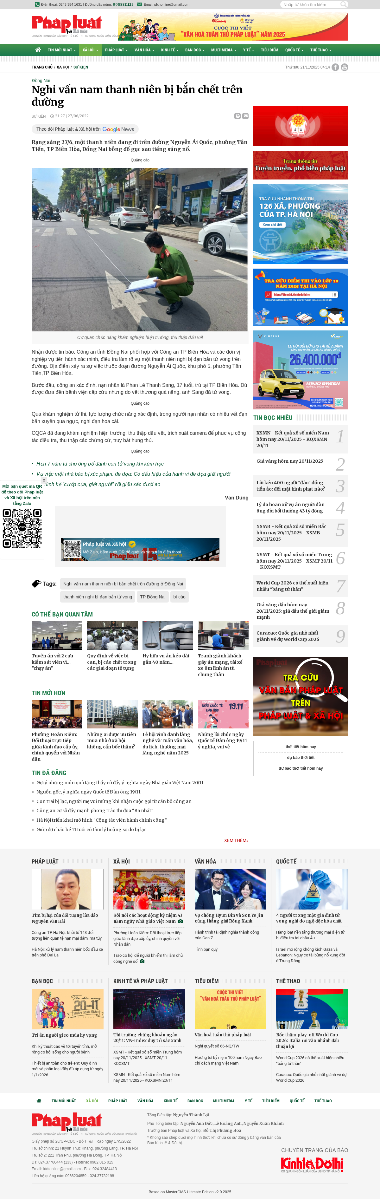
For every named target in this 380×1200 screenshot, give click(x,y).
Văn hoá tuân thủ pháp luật (223, 1035)
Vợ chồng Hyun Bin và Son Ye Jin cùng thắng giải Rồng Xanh (229, 918)
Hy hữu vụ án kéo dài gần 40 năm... (165, 659)
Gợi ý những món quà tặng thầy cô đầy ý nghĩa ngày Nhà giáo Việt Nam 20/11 (120, 783)
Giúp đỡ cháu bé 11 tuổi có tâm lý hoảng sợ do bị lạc (91, 829)
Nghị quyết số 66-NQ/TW (217, 1046)
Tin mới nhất (62, 50)
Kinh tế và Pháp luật (140, 981)
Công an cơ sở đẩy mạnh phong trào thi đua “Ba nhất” (94, 810)
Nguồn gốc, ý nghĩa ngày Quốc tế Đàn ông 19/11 (88, 792)
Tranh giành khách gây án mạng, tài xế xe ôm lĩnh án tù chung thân (220, 665)
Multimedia (223, 50)
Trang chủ (42, 67)
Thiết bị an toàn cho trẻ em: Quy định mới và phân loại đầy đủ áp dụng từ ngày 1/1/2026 (67, 1069)
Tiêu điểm (269, 50)
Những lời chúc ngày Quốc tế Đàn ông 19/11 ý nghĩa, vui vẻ (222, 741)
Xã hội (90, 50)
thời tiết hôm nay (301, 747)
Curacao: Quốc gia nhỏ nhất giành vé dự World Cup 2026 (287, 636)
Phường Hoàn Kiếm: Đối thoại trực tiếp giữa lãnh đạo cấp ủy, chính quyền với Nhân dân (56, 747)
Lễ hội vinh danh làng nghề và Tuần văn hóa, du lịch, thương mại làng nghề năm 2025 (167, 744)
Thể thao (320, 50)
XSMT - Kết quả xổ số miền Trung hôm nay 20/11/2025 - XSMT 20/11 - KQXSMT (294, 561)
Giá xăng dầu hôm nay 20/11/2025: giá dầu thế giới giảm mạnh (292, 611)
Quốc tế (294, 50)
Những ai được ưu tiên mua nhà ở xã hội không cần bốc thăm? (111, 741)
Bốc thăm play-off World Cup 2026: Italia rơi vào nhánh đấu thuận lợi (307, 1040)
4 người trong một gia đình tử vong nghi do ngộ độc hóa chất (309, 918)
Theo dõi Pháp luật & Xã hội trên (68, 129)
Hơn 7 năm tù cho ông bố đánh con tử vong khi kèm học (100, 463)
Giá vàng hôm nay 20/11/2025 (289, 461)
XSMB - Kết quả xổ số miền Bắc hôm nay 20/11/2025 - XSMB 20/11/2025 (291, 533)
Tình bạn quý (206, 949)
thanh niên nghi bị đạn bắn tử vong (97, 596)
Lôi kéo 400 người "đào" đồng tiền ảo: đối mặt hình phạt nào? (290, 486)
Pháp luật (116, 50)
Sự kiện (80, 67)
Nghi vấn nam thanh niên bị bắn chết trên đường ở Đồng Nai (123, 583)
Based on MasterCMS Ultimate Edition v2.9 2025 (190, 1192)
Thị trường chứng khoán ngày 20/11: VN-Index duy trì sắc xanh (147, 1037)
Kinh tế (169, 50)
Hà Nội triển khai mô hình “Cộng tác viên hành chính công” (101, 820)
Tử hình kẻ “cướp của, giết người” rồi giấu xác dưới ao (98, 484)
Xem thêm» (236, 840)
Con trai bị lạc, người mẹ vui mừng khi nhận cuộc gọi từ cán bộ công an (114, 801)
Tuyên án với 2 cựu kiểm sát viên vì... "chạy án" (52, 662)
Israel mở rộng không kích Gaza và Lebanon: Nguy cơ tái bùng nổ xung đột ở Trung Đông (310, 955)
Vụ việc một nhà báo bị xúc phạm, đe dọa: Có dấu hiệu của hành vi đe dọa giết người (133, 474)
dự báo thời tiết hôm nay (301, 768)
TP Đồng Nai (152, 596)
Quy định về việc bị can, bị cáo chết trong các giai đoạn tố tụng (111, 662)
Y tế (248, 50)
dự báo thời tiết (301, 757)
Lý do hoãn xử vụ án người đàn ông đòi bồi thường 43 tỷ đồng (290, 508)
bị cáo (180, 596)
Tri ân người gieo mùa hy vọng (64, 1035)
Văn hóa (144, 50)
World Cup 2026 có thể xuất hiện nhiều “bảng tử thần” (292, 586)
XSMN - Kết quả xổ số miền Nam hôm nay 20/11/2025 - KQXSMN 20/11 (292, 439)
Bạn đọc (194, 50)
